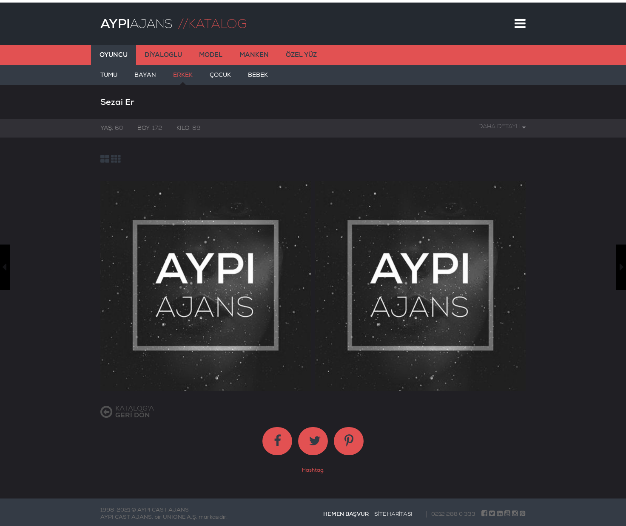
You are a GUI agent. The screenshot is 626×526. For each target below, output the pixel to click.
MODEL (210, 52)
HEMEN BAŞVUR (345, 511)
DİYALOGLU (163, 52)
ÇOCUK (220, 75)
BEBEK (258, 75)
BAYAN (145, 75)
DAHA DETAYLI (502, 124)
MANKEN (254, 52)
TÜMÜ (108, 75)
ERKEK (183, 75)
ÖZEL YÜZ (301, 52)
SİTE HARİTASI (393, 511)
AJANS (136, 21)
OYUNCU (114, 52)
